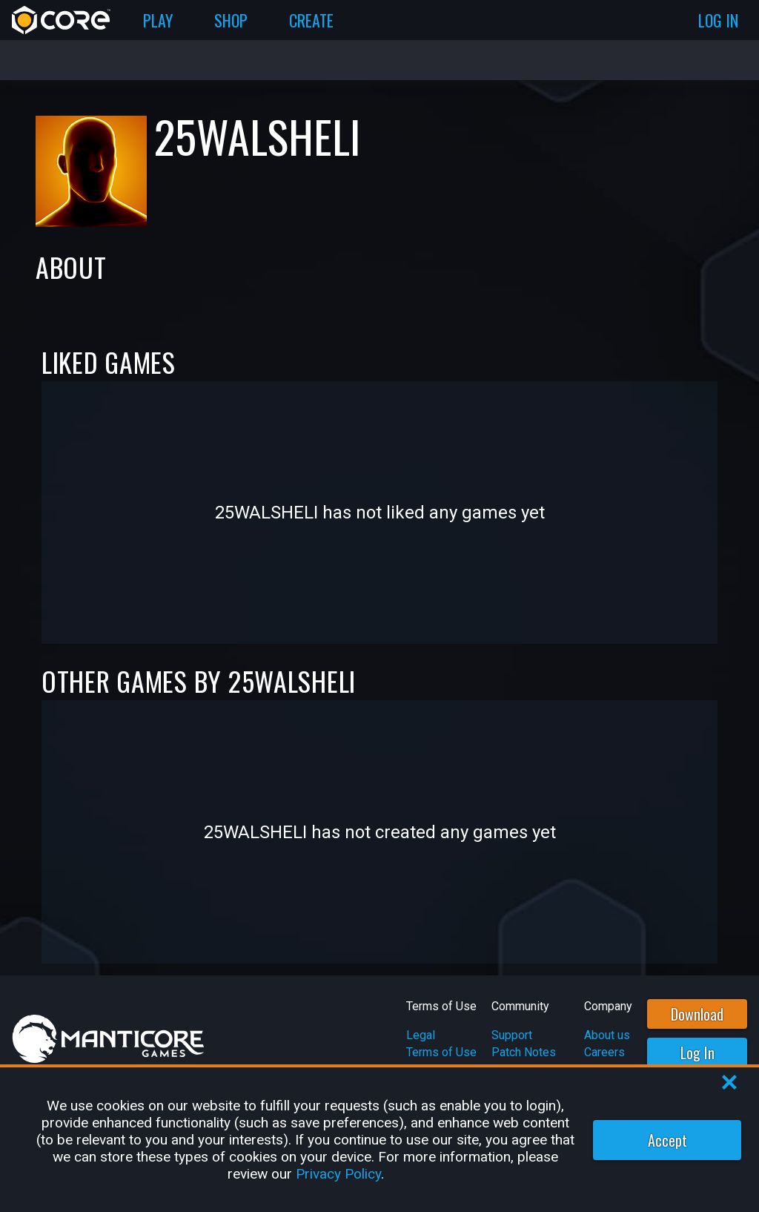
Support (511, 1035)
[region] (379, 1139)
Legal (420, 1035)
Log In (697, 1052)
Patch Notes (523, 1052)
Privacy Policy (338, 1173)
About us (607, 1035)
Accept (667, 1140)
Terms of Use (441, 1052)
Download (697, 1014)
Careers (604, 1052)
